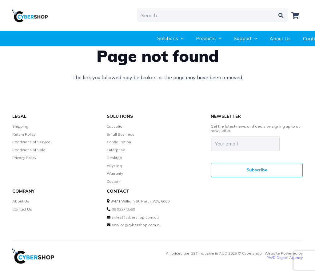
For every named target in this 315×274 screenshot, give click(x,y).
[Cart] (295, 15)
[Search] (212, 15)
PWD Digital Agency (284, 258)
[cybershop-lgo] (32, 15)
